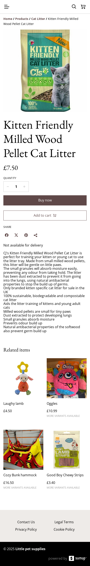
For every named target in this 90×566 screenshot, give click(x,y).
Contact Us (26, 522)
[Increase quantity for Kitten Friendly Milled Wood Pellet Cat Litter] (24, 186)
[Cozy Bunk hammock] (23, 461)
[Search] (74, 6)
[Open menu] (6, 6)
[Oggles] (67, 389)
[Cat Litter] (38, 19)
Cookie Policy (64, 529)
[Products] (21, 19)
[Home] (7, 19)
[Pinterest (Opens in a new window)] (26, 235)
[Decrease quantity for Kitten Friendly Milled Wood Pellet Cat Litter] (7, 186)
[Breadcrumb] (45, 21)
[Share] (36, 235)
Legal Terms (64, 522)
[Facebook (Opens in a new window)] (6, 235)
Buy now (45, 200)
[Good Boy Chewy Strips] (67, 461)
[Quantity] (16, 186)
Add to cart (45, 215)
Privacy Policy (26, 529)
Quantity (9, 178)
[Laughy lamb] (23, 389)
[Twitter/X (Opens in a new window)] (16, 235)
